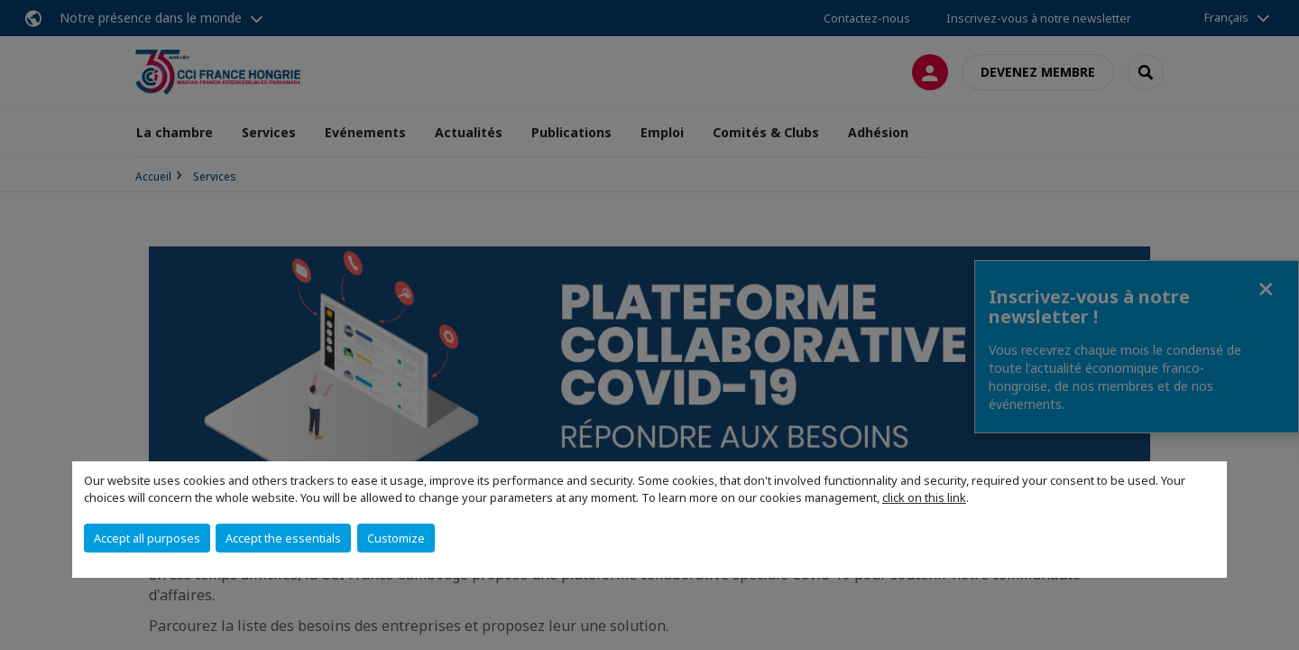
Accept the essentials (283, 538)
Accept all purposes (147, 538)
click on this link (924, 497)
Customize (396, 538)
